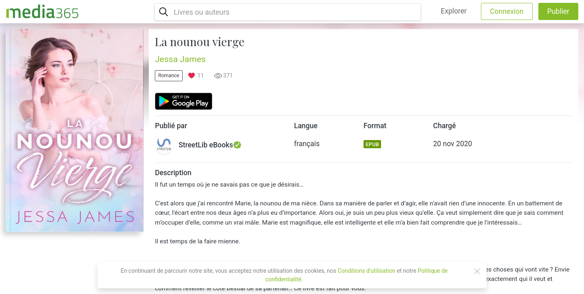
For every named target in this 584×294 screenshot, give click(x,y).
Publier (558, 11)
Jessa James (180, 59)
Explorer (454, 11)
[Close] (477, 271)
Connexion (507, 11)
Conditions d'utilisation (366, 270)
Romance (168, 75)
